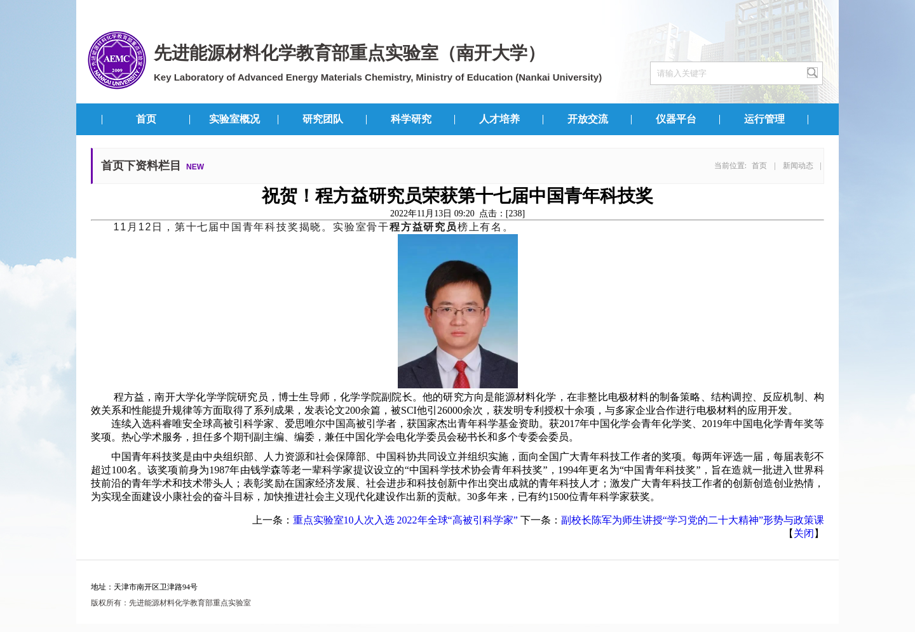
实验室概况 (234, 119)
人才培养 (499, 119)
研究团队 (322, 119)
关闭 (804, 533)
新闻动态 (798, 165)
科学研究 (411, 119)
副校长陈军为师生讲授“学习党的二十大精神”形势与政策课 (692, 520)
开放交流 (587, 119)
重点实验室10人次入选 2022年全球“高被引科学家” (405, 520)
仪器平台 (676, 119)
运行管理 (764, 119)
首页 (146, 119)
